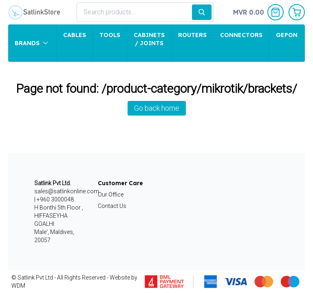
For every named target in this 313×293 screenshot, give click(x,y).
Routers (192, 35)
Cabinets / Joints (149, 39)
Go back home (156, 108)
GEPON (287, 35)
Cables (74, 35)
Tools (109, 35)
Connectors (241, 35)
